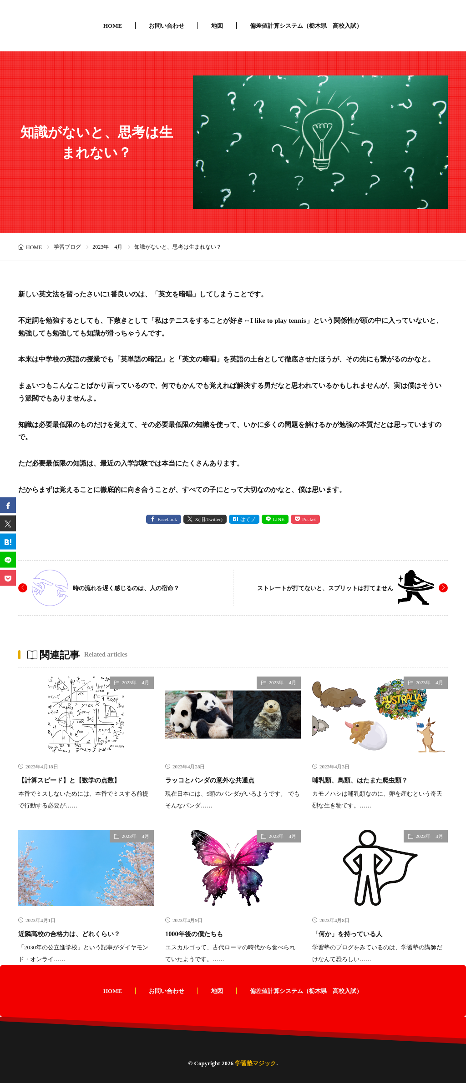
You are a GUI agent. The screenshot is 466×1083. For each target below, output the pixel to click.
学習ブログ (67, 247)
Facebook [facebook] (167, 519)
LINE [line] (278, 519)
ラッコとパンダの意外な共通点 (222, 779)
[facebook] (8, 505)
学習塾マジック (255, 1063)
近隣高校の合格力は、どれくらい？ (83, 933)
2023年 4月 (107, 247)
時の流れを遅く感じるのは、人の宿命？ (138, 588)
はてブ (247, 519)
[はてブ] (8, 542)
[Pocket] (8, 578)
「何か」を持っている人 (357, 933)
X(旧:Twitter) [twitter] (209, 519)
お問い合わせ (166, 25)
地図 (217, 25)
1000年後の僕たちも (201, 933)
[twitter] (8, 523)
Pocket (309, 519)
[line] (8, 560)
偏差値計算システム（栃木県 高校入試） (306, 25)
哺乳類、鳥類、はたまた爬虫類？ (373, 779)
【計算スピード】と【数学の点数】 (83, 779)
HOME (112, 25)
